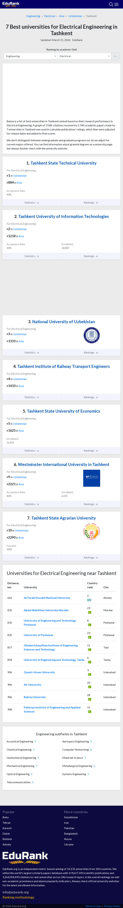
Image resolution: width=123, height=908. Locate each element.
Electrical (49, 16)
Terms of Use (93, 905)
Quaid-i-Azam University (39, 672)
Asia (61, 16)
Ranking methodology (18, 897)
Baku (6, 817)
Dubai (6, 833)
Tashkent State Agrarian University (61, 517)
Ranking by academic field (61, 49)
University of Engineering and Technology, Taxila (54, 659)
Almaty (7, 844)
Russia (68, 839)
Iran (66, 822)
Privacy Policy (112, 905)
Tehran (6, 822)
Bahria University (35, 697)
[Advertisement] (61, 92)
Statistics (32, 202)
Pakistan (69, 828)
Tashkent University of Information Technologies (61, 216)
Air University (32, 684)
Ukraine (68, 844)
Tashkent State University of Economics (61, 411)
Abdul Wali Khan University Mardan (46, 610)
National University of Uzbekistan (61, 321)
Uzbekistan (75, 16)
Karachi (7, 828)
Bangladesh (71, 833)
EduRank (77, 39)
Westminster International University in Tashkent (61, 464)
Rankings (91, 202)
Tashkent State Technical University (61, 162)
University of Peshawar (38, 635)
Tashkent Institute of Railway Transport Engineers (61, 366)
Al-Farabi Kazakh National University (47, 597)
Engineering (33, 16)
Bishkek (7, 839)
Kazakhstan (71, 817)
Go (115, 56)
